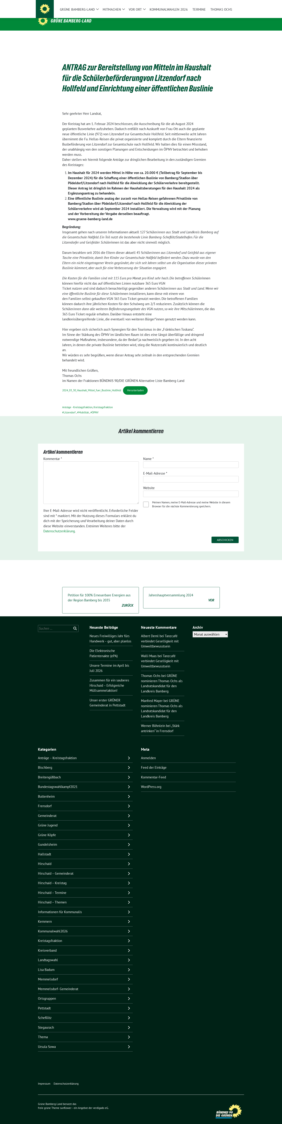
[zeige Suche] (237, 5)
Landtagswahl (48, 954)
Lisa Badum (46, 964)
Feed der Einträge (154, 762)
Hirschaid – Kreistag (52, 877)
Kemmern (45, 916)
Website (149, 482)
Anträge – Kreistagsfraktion (57, 752)
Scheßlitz (45, 1012)
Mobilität (84, 407)
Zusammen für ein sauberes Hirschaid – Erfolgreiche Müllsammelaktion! (109, 679)
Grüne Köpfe (47, 829)
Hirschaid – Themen (52, 896)
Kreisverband (47, 945)
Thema (43, 1031)
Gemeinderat (47, 810)
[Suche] (232, 5)
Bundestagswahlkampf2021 (58, 781)
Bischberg (45, 762)
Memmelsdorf (48, 973)
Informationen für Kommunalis (60, 906)
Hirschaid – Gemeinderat (55, 868)
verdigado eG (100, 1102)
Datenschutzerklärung (59, 525)
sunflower (65, 1102)
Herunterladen (135, 384)
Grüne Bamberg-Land (71, 21)
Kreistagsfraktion (103, 401)
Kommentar (52, 453)
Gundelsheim (47, 839)
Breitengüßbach (49, 771)
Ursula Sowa (47, 1041)
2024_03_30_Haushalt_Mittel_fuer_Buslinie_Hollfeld (91, 384)
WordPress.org (151, 781)
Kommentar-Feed (153, 771)
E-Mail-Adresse (155, 468)
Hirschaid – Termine (52, 887)
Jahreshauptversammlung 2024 (181, 592)
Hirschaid (44, 858)
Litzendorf (70, 407)
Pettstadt (44, 1002)
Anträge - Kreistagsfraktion (77, 401)
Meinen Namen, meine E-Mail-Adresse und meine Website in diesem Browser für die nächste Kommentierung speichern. (191, 499)
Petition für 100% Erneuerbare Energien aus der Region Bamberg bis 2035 (100, 594)
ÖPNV (95, 407)
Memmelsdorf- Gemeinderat (58, 983)
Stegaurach (46, 1022)
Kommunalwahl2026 (53, 925)
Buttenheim (46, 791)
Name (148, 453)
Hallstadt (44, 848)
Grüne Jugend (48, 819)
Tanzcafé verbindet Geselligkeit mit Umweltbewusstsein (160, 635)
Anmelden (148, 752)
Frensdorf (45, 800)
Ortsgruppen (47, 993)
